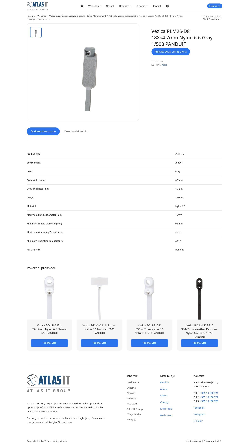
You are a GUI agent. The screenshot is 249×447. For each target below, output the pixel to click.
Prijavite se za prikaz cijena (171, 51)
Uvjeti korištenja (194, 440)
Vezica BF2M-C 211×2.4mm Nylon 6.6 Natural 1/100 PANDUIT (99, 328)
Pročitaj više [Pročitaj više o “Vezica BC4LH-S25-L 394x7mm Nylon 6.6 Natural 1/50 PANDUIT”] (49, 342)
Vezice (142, 15)
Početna (31, 15)
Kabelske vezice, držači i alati (122, 15)
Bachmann (166, 414)
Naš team (132, 403)
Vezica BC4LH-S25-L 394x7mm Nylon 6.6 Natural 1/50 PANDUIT (49, 328)
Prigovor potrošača (213, 440)
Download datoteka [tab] (76, 131)
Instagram (199, 413)
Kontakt (156, 5)
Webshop (93, 5)
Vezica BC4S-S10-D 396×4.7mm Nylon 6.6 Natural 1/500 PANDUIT (149, 328)
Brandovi (124, 5)
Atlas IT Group (135, 408)
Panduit (164, 381)
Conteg (164, 401)
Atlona (164, 388)
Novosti (110, 5)
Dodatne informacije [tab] (43, 131)
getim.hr (63, 440)
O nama (140, 5)
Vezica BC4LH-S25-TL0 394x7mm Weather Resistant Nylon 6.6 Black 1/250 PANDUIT (199, 330)
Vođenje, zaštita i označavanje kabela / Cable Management (77, 15)
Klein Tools (166, 408)
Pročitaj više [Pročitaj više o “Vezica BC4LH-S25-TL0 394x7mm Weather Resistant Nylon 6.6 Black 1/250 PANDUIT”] (199, 342)
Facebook (199, 407)
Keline (163, 395)
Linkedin (198, 420)
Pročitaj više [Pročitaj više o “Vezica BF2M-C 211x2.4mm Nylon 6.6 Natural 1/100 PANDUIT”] (99, 342)
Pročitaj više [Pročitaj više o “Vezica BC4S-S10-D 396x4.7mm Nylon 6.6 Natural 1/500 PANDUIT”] (149, 342)
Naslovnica (133, 381)
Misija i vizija (134, 413)
